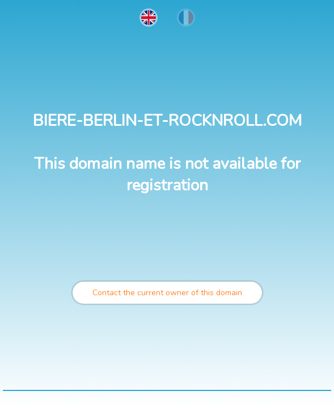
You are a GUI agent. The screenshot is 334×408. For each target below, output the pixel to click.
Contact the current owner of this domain (167, 292)
